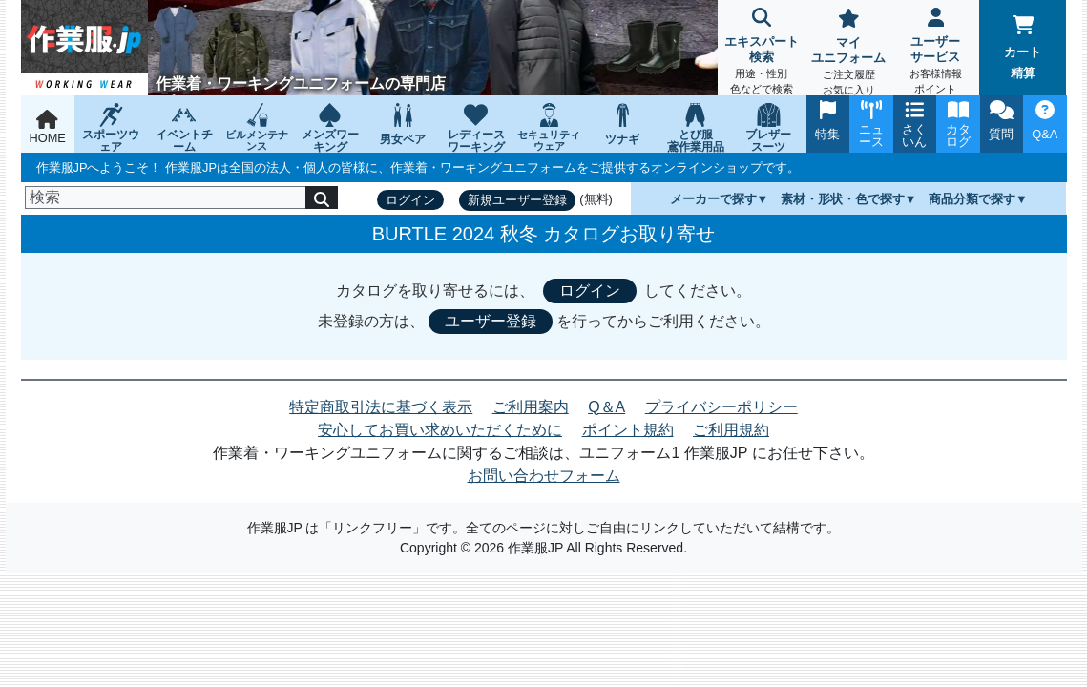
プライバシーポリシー (721, 407)
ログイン (410, 200)
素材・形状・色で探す (843, 199)
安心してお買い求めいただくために (440, 430)
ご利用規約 (731, 430)
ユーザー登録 (490, 321)
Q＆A (606, 407)
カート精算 (1022, 47)
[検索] (166, 197)
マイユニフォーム (847, 54)
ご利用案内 (530, 407)
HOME (48, 127)
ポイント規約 (628, 430)
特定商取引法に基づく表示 (380, 407)
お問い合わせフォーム (544, 476)
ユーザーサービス (935, 53)
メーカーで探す (713, 199)
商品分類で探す (972, 199)
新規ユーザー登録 (517, 200)
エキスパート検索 (761, 53)
